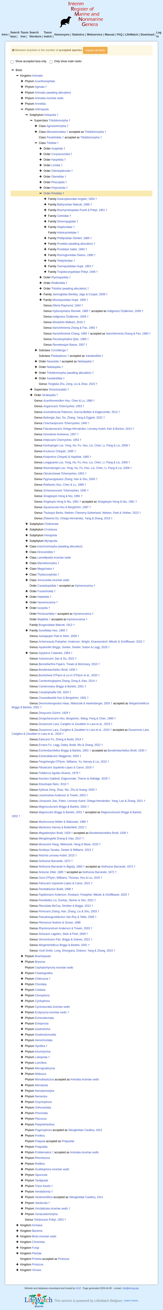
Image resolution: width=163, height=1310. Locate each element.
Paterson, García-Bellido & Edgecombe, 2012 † (81, 412)
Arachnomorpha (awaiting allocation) (59, 546)
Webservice (94, 34)
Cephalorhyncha (54, 967)
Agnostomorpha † (57, 126)
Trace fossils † (44, 1186)
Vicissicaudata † (59, 389)
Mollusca (40, 1074)
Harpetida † (58, 159)
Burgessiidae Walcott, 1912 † (57, 625)
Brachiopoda (43, 956)
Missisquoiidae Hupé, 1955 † (70, 300)
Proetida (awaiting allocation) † (76, 243)
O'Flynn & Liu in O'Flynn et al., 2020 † (69, 675)
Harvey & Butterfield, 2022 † (63, 827)
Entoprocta (42, 1023)
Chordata (40, 984)
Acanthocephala (45, 81)
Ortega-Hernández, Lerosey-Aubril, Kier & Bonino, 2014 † (88, 428)
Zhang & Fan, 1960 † (74, 327)
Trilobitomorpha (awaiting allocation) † (70, 372)
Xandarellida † (94, 356)
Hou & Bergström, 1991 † (63, 697)
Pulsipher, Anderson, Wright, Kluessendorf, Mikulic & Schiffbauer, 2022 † (92, 641)
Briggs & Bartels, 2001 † (62, 686)
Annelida (40, 103)
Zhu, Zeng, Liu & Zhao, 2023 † (73, 384)
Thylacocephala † (48, 574)
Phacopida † (59, 182)
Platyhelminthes (45, 1124)
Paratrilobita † (55, 137)
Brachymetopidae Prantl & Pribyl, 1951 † (82, 210)
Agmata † (41, 86)
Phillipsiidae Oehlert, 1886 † (74, 238)
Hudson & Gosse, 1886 (60, 922)
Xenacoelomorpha (46, 1214)
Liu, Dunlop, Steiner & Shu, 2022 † (67, 900)
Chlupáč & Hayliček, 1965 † (67, 456)
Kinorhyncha (43, 1051)
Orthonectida (43, 1107)
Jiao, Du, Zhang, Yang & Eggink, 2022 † (74, 417)
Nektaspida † (86, 361)
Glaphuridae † (66, 227)
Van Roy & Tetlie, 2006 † (68, 917)
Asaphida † (58, 148)
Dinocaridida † (46, 552)
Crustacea (50, 529)
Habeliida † (44, 596)
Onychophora (43, 1102)
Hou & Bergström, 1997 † (67, 507)
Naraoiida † (54, 361)
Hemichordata (43, 1040)
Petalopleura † (60, 356)
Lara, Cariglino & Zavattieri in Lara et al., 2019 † (75, 724)
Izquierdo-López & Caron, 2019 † (66, 767)
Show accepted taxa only (28, 61)
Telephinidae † (66, 260)
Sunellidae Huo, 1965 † (53, 630)
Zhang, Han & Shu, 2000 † (70, 479)
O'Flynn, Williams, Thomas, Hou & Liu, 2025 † (70, 877)
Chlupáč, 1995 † (59, 451)
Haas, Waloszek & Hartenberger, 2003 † (75, 703)
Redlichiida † (59, 283)
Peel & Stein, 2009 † (59, 636)
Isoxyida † (43, 608)
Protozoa (63, 1259)
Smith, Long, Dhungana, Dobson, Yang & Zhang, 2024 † (77, 950)
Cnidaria (40, 989)
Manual (109, 34)
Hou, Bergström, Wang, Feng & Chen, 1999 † (77, 718)
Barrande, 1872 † (56, 861)
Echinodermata (44, 1018)
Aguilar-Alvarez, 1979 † (60, 773)
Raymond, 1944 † (67, 305)
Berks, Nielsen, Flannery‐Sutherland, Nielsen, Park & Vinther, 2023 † (92, 512)
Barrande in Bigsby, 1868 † (62, 866)
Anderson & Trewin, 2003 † (63, 795)
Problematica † (44, 1152)
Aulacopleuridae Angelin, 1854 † (77, 199)
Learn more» (131, 1300)
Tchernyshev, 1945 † (66, 423)
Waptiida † (43, 619)
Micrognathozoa (45, 1068)
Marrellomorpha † (48, 563)
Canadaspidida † (47, 585)
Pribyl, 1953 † (50, 1219)
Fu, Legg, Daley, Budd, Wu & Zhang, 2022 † (71, 745)
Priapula (40, 1141)
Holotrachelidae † (68, 232)
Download (147, 34)
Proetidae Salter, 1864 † (72, 249)
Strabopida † (50, 395)
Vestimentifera (44, 1197)
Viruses (36, 1270)
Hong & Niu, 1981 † (62, 496)
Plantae (37, 1253)
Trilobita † (52, 143)
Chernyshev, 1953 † (62, 440)
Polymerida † (59, 187)
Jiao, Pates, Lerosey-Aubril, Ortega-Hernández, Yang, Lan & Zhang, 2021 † (92, 801)
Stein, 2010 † (54, 784)
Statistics (78, 34)
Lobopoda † (42, 1057)
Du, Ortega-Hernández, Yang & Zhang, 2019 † (77, 518)
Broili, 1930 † (58, 669)
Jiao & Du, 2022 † (58, 658)
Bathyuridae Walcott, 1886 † (74, 204)
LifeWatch (131, 34)
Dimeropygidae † (67, 221)
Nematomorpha (44, 1090)
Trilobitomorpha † (59, 120)
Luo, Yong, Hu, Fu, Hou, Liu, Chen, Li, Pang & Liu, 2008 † (86, 445)
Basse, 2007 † (69, 344)
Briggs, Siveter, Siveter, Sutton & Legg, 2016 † (74, 647)
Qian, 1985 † (70, 339)
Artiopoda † (51, 115)
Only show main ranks (65, 61)
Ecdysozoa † (52, 1012)
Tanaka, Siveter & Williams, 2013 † (66, 850)
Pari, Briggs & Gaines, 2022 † (65, 939)
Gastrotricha (42, 1029)
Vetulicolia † (42, 1203)
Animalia (37, 75)
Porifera (40, 1135)
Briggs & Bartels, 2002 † (64, 806)
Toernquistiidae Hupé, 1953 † (75, 266)
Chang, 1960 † (70, 333)
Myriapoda (50, 541)
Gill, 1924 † (55, 692)
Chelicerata (51, 524)
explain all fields (95, 50)
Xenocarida (53, 580)
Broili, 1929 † (56, 833)
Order (47, 193)
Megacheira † (45, 568)
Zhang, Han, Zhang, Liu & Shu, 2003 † (69, 911)
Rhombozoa (42, 1158)
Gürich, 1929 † (54, 713)
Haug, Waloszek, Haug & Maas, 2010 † (70, 844)
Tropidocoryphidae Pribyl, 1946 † (77, 271)
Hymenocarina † (85, 585)
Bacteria (37, 1230)
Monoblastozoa (44, 1079)
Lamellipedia (54, 557)
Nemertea (41, 1096)
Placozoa (40, 1118)
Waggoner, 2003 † (60, 756)
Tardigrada (41, 1180)
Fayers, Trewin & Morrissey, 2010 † (69, 664)
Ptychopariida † (61, 277)
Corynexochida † (61, 154)
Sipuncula (41, 1175)
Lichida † (56, 165)
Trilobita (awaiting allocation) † (70, 288)
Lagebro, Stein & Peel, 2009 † (63, 934)
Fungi (35, 1247)
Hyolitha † (41, 1046)
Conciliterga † (59, 350)
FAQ (120, 34)
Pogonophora (43, 1130)
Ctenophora (42, 995)
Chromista (38, 1242)
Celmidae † (64, 216)
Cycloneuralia (52, 1006)
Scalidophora (52, 1169)
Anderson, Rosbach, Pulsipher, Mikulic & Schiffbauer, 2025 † (84, 894)
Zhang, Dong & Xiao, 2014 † (68, 681)
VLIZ (78, 1288)
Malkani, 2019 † (68, 322)
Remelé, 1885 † (71, 311)
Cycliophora (42, 1001)
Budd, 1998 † (56, 889)
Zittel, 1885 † (52, 872)
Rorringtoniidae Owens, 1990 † (76, 255)
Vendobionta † (44, 1191)
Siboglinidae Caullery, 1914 (85, 1130)
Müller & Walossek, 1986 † (63, 821)
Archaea (37, 1225)
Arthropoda (42, 109)
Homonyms (61, 34)
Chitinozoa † (43, 978)
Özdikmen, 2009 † (125, 311)
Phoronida (41, 1113)
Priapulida (68, 1141)
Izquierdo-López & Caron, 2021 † (66, 883)
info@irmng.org (131, 1288)
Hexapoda (50, 535)
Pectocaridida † (47, 613)
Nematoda (41, 1085)
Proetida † (57, 193)
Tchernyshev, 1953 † (63, 406)
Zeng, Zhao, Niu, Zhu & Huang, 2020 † (68, 789)
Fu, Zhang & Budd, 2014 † (61, 739)
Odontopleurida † (62, 170)
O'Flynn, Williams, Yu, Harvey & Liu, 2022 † (74, 761)
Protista (37, 1259)
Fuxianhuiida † (46, 591)
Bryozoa (40, 961)
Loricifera (40, 1062)
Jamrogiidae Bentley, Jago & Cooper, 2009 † (80, 294)
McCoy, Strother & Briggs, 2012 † (66, 905)
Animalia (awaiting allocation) (53, 92)
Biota (44, 1236)
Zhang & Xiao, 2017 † (61, 838)
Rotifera (40, 1163)
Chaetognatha (43, 973)
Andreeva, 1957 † (61, 434)
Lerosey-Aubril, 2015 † (58, 855)
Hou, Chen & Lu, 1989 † (69, 400)
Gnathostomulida (45, 1034)
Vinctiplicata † (52, 1208)
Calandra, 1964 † (55, 653)
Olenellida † (58, 176)
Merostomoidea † (57, 131)
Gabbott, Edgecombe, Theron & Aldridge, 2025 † (74, 778)
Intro (5, 34)
